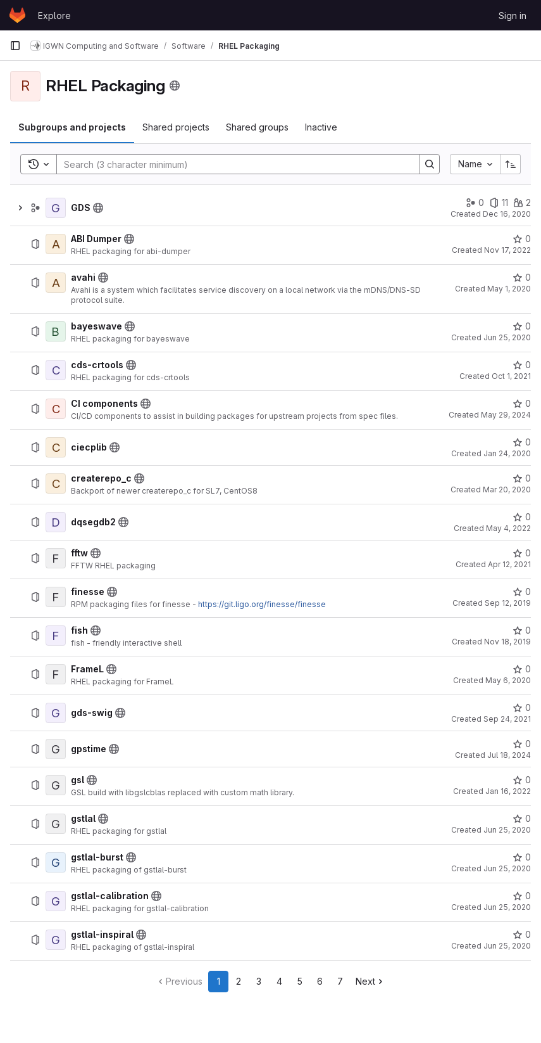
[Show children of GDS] (20, 208)
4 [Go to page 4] (279, 981)
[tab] (72, 127)
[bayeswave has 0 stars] (522, 326)
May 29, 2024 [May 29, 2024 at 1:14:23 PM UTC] (506, 414)
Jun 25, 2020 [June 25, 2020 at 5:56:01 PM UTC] (507, 868)
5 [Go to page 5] (299, 981)
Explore (54, 15)
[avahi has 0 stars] (522, 277)
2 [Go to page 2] (238, 981)
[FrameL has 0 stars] (522, 669)
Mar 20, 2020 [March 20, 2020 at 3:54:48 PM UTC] (507, 489)
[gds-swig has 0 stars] (522, 708)
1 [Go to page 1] (218, 981)
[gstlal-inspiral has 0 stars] (522, 935)
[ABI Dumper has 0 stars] (522, 239)
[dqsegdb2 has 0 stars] (522, 517)
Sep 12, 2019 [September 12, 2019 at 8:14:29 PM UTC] (508, 603)
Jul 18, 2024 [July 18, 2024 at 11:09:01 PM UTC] (509, 755)
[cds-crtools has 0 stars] (522, 365)
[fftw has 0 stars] (522, 553)
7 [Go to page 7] (340, 981)
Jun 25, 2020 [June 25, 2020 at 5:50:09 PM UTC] (507, 945)
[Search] (232, 164)
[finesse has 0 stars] (522, 592)
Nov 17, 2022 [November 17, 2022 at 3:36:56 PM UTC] (507, 250)
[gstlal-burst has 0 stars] (522, 857)
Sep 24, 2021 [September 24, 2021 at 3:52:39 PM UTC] (507, 719)
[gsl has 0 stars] (522, 780)
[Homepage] (17, 15)
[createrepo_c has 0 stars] (522, 478)
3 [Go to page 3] (258, 981)
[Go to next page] (370, 981)
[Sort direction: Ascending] (511, 164)
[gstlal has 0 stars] (522, 819)
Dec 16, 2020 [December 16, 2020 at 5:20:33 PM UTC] (507, 214)
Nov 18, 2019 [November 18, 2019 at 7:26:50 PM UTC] (507, 641)
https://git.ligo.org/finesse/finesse (262, 604)
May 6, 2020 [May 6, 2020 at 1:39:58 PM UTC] (508, 680)
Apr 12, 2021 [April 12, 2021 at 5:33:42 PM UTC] (509, 564)
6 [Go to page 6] (320, 981)
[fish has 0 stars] (522, 630)
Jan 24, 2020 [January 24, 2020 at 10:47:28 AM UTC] (507, 453)
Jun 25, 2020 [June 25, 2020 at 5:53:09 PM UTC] (507, 907)
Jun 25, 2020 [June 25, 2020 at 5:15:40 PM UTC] (507, 337)
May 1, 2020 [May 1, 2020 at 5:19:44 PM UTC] (509, 288)
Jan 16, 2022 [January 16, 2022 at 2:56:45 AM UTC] (508, 791)
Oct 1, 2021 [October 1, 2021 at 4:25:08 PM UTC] (511, 376)
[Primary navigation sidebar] (15, 45)
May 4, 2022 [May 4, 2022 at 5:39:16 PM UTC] (508, 528)
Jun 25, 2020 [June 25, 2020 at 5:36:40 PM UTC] (507, 830)
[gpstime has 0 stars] (522, 744)
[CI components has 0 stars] (522, 404)
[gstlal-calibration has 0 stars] (522, 896)
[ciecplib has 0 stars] (522, 442)
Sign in (512, 15)
